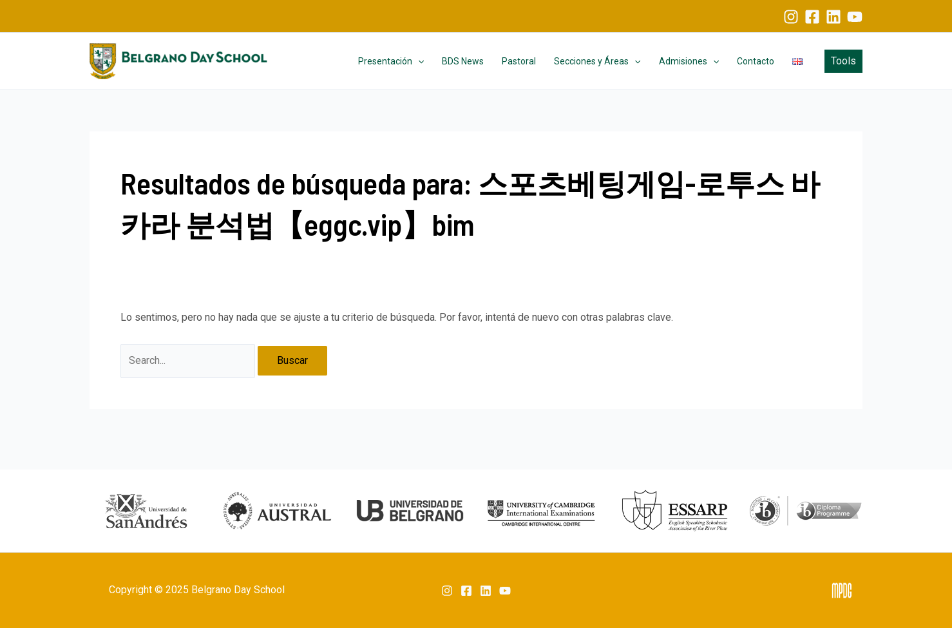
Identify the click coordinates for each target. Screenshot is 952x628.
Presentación (391, 61)
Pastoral (519, 61)
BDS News (463, 61)
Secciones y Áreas (597, 61)
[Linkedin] (833, 16)
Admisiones (689, 61)
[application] (418, 61)
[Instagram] (791, 16)
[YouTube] (854, 16)
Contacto (755, 61)
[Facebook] (812, 16)
